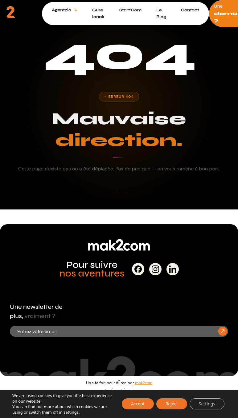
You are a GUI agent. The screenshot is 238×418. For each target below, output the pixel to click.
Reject (172, 404)
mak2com (143, 382)
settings (71, 412)
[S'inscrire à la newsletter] (222, 331)
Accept (138, 404)
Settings (207, 404)
